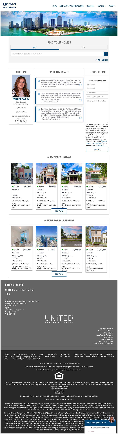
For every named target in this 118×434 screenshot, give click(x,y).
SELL (83, 47)
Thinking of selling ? (50, 357)
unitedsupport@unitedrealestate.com (74, 408)
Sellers (91, 6)
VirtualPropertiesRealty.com (104, 335)
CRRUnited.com (108, 333)
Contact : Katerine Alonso (72, 6)
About (112, 6)
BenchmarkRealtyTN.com (105, 331)
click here (100, 145)
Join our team (52, 354)
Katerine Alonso (21, 99)
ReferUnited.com (108, 337)
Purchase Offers (78, 357)
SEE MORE (59, 211)
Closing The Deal (65, 357)
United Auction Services (106, 341)
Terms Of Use (59, 393)
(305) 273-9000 (21, 112)
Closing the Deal (65, 354)
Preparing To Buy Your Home (32, 357)
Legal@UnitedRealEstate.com (101, 417)
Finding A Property (15, 357)
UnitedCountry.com (107, 339)
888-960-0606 (93, 396)
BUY (34, 47)
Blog (33, 354)
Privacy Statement (59, 391)
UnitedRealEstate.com (106, 329)
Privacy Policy (97, 143)
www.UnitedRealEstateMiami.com (16, 303)
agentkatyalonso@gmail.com (21, 116)
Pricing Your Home (91, 357)
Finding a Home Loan (96, 354)
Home (54, 6)
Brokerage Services (33, 359)
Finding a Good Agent (80, 354)
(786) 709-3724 (21, 107)
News (41, 354)
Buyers (102, 6)
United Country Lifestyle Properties (102, 343)
